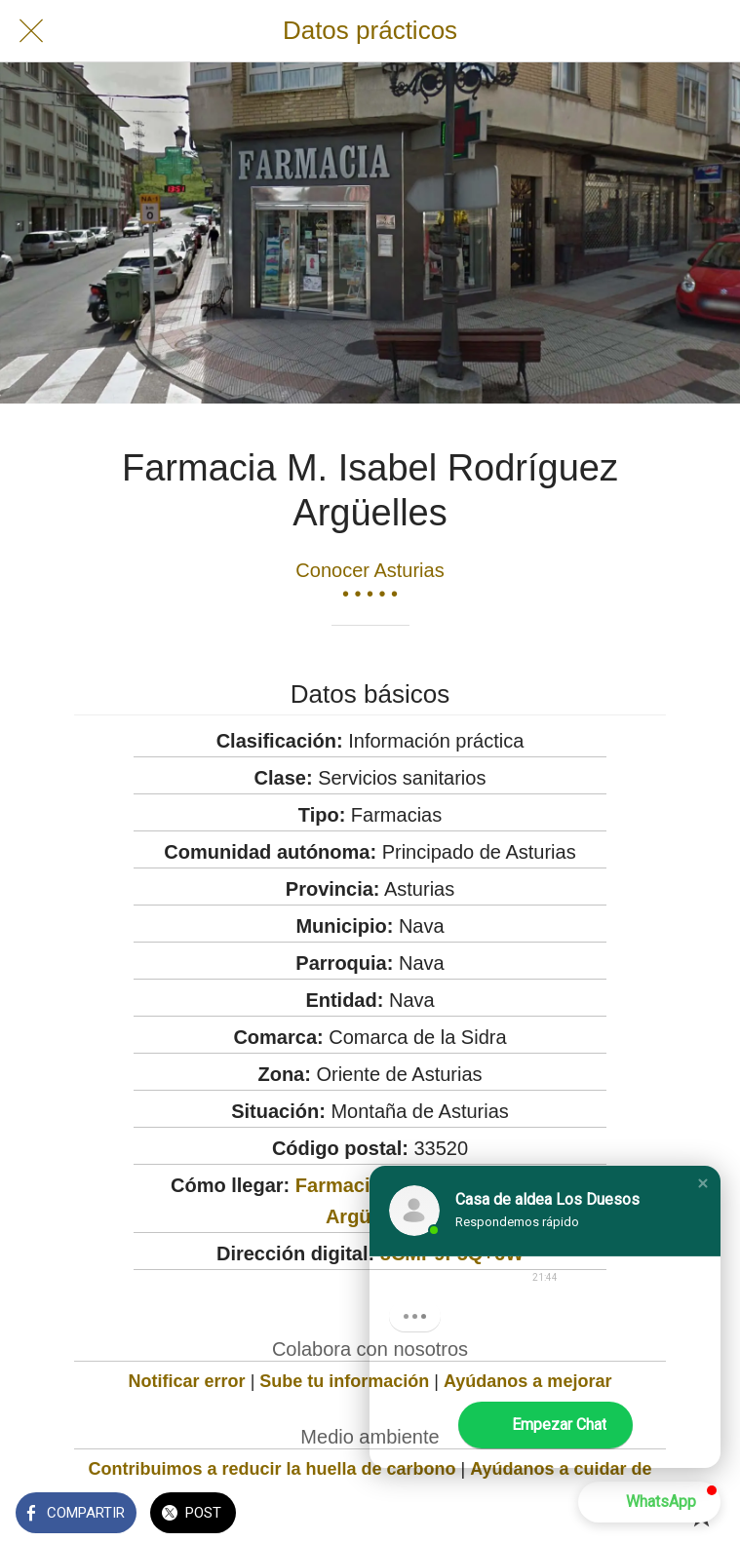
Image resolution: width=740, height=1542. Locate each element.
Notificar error (187, 1381)
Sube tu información (344, 1381)
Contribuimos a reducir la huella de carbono (271, 1469)
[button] (703, 1183)
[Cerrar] (31, 31)
